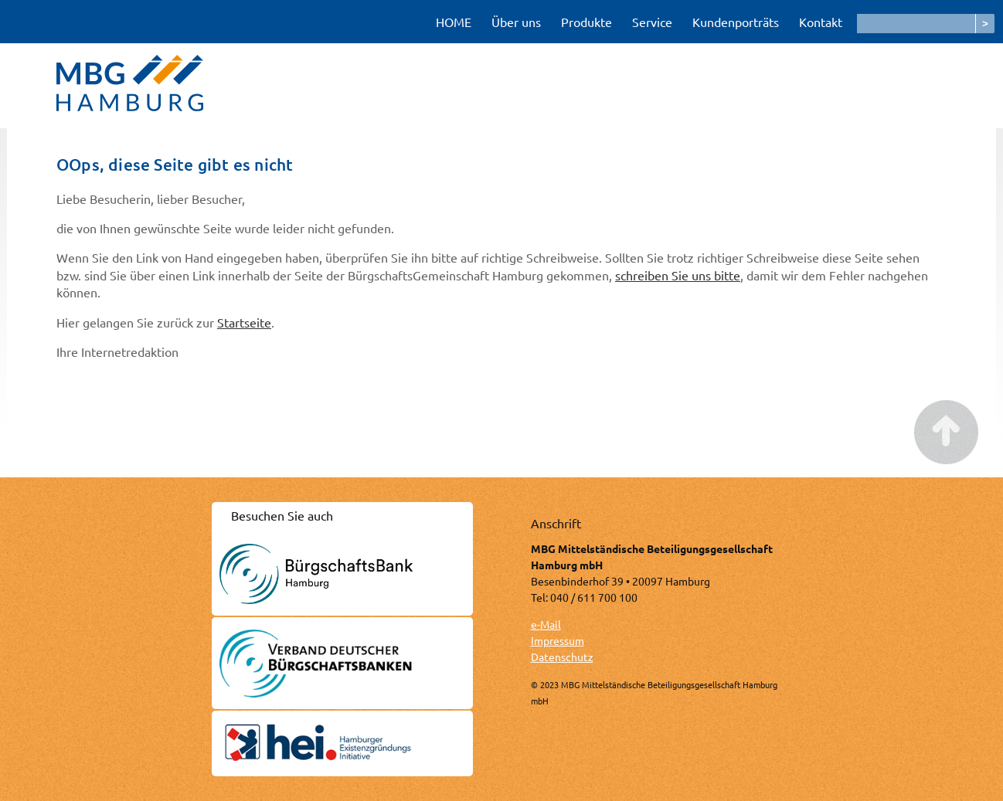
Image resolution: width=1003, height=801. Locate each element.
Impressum (557, 640)
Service (652, 21)
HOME (453, 21)
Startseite (244, 322)
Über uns (516, 21)
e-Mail (546, 624)
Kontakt (820, 21)
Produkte (586, 21)
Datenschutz (562, 657)
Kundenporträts (735, 21)
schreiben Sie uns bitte (677, 275)
